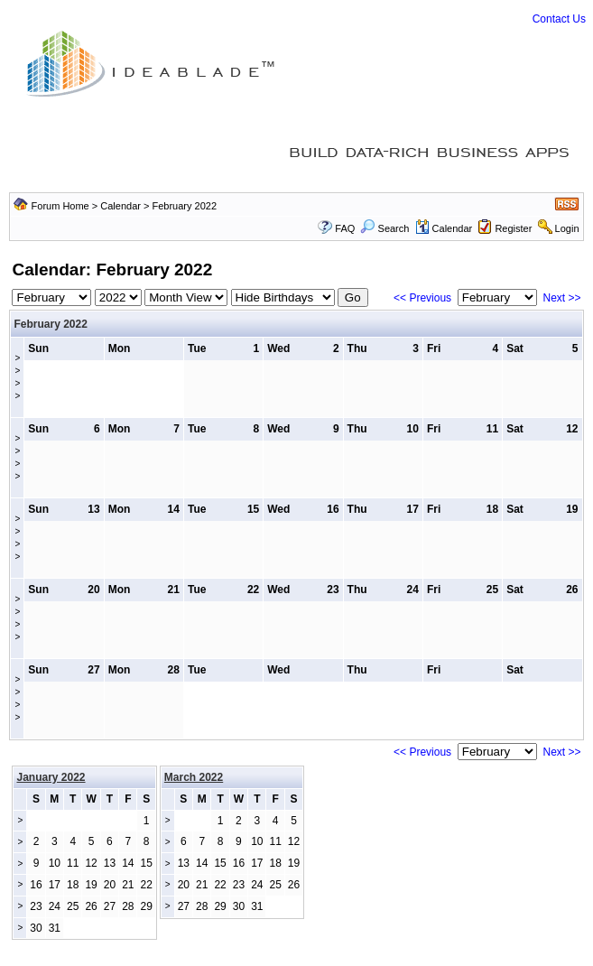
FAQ (345, 228)
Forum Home (60, 205)
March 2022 (193, 777)
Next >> (561, 298)
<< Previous (422, 298)
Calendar (120, 205)
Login (567, 228)
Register (513, 228)
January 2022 (50, 777)
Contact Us (559, 19)
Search (384, 228)
